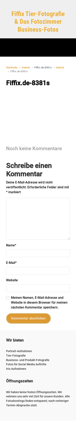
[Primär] (38, 47)
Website (12, 280)
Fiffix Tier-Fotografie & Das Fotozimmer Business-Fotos (38, 21)
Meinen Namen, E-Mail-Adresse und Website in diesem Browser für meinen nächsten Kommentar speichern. (39, 302)
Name (11, 245)
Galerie (26, 67)
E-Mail (11, 263)
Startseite (11, 67)
